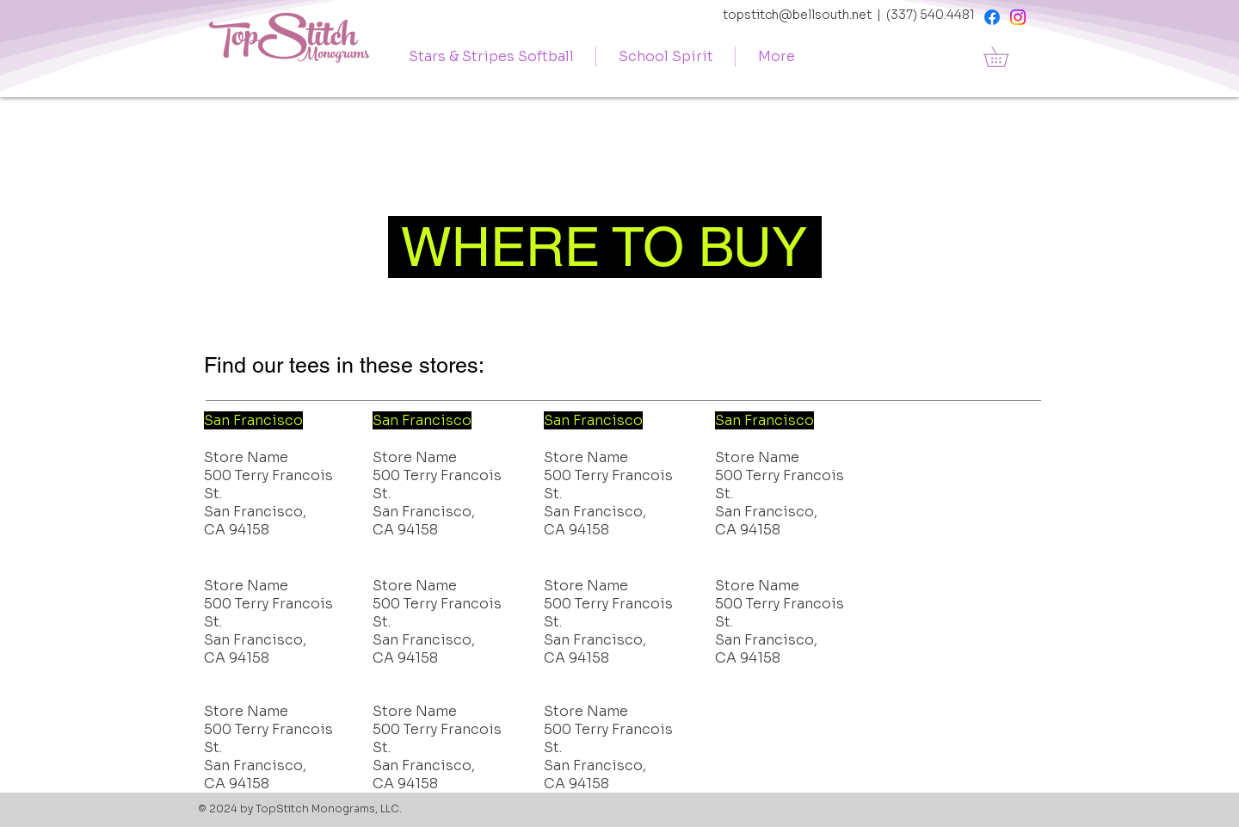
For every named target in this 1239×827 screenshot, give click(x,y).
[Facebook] (992, 17)
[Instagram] (1018, 17)
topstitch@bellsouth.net (797, 14)
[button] (1005, 56)
